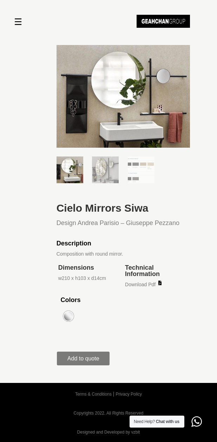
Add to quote (83, 358)
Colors (70, 299)
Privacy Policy (129, 394)
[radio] (68, 316)
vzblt (135, 432)
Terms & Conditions (93, 394)
